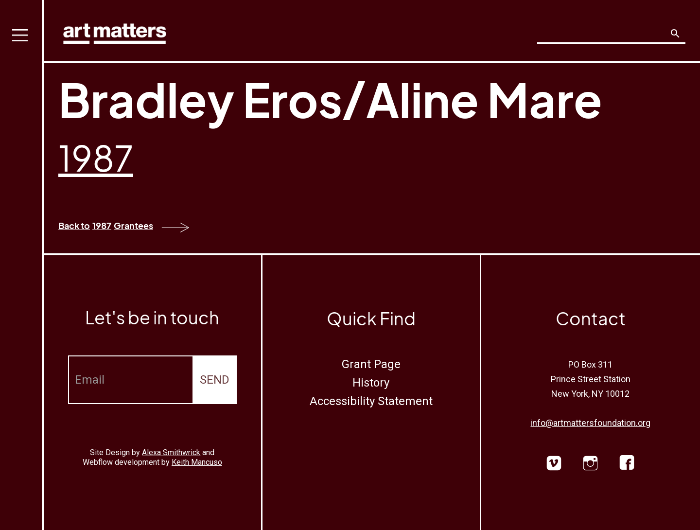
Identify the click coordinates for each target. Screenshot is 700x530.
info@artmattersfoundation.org (590, 423)
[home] (114, 31)
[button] (22, 265)
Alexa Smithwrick (171, 452)
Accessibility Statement (371, 401)
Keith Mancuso (197, 462)
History (370, 382)
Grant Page (371, 364)
